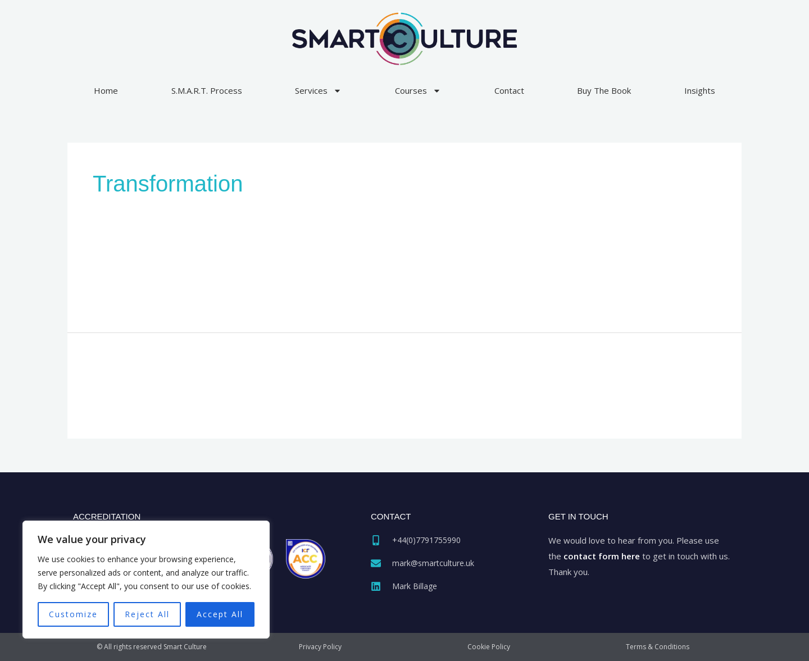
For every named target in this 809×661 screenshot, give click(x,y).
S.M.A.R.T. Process (206, 90)
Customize (73, 614)
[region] (146, 580)
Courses (418, 91)
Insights (699, 90)
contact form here (601, 556)
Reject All (147, 614)
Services (318, 91)
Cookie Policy (488, 646)
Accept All (220, 614)
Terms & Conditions (657, 646)
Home (106, 90)
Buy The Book (604, 90)
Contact (509, 90)
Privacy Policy (320, 646)
